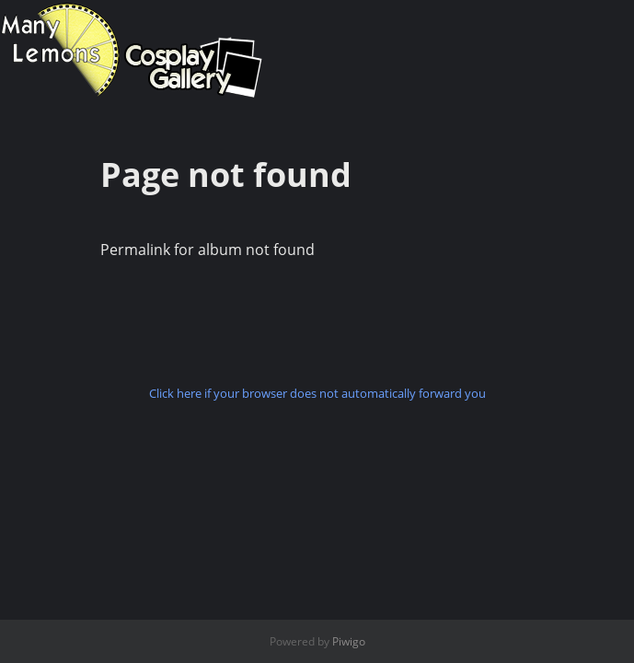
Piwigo (348, 641)
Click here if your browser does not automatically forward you (317, 393)
